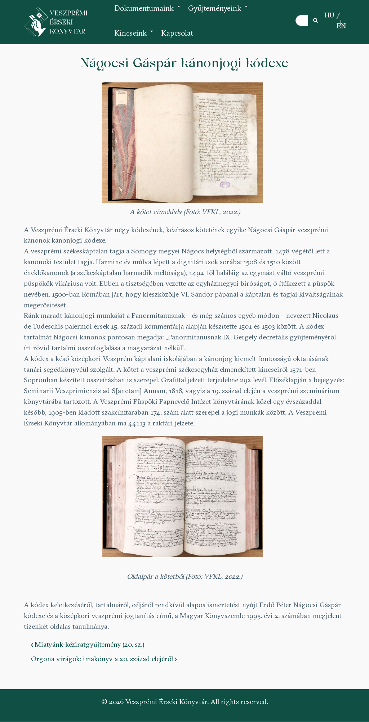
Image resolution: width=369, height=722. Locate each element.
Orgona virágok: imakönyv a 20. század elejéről (104, 658)
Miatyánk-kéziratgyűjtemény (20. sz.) (88, 644)
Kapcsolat (177, 33)
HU (329, 14)
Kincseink (134, 36)
